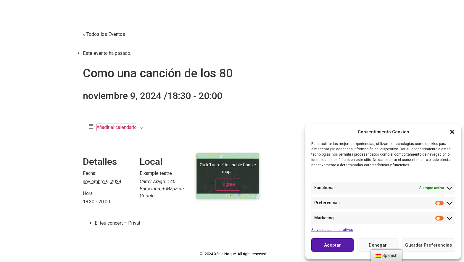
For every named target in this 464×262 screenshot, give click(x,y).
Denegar (378, 245)
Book (235, 9)
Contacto (320, 9)
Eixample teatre (156, 173)
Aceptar (332, 245)
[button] (452, 132)
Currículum (203, 9)
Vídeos (259, 9)
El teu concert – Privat (117, 223)
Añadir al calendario (116, 127)
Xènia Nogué (38, 9)
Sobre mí (166, 9)
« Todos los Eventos (104, 34)
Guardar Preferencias (428, 245)
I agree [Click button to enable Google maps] (227, 184)
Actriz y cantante (46, 21)
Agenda (287, 9)
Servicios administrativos (332, 230)
